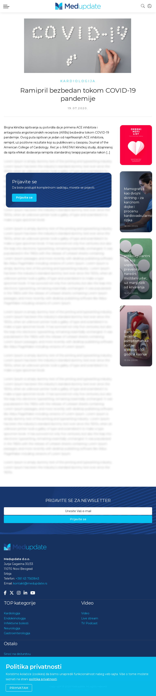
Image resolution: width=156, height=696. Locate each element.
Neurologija (12, 628)
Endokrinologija (15, 618)
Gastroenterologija (17, 633)
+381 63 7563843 (27, 578)
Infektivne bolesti (16, 623)
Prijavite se (24, 197)
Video (85, 613)
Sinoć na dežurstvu (17, 654)
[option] (136, 145)
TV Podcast (89, 623)
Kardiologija (12, 613)
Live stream (89, 618)
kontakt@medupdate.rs (30, 583)
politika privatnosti (43, 679)
